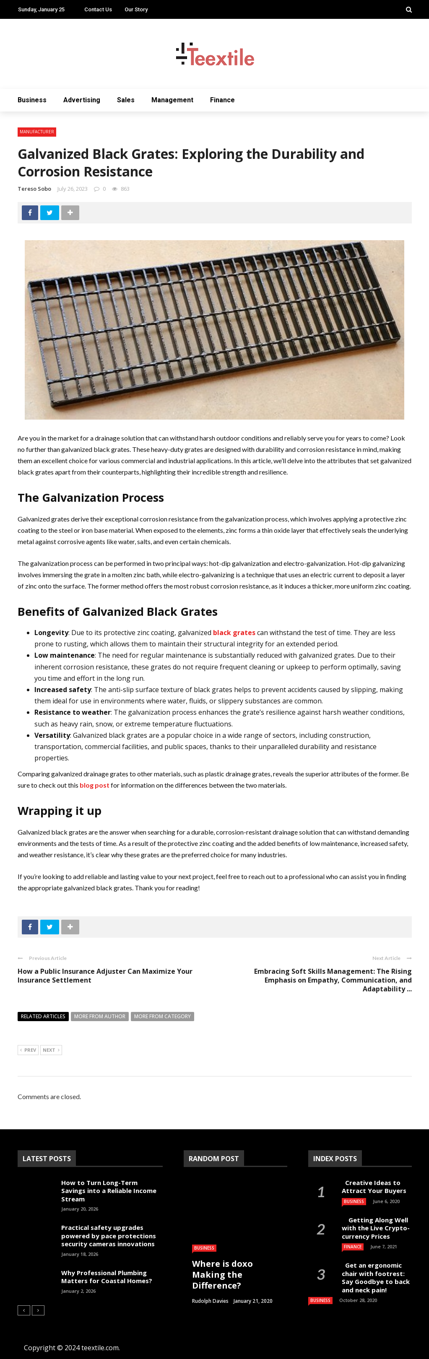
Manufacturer (37, 132)
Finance (222, 100)
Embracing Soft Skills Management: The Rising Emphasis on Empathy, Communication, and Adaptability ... (333, 980)
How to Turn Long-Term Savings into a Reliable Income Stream (108, 1190)
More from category (162, 1016)
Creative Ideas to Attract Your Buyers (375, 1186)
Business (32, 100)
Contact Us (98, 9)
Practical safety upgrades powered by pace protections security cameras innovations (108, 1235)
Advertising (81, 100)
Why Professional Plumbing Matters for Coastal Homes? (106, 1276)
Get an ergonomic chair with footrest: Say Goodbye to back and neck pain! (376, 1277)
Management (172, 100)
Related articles (43, 1016)
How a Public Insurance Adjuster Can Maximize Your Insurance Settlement (105, 976)
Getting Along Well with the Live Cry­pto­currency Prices (376, 1228)
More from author (99, 1016)
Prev (28, 1050)
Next (51, 1050)
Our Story (136, 9)
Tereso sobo (34, 188)
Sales (126, 100)
